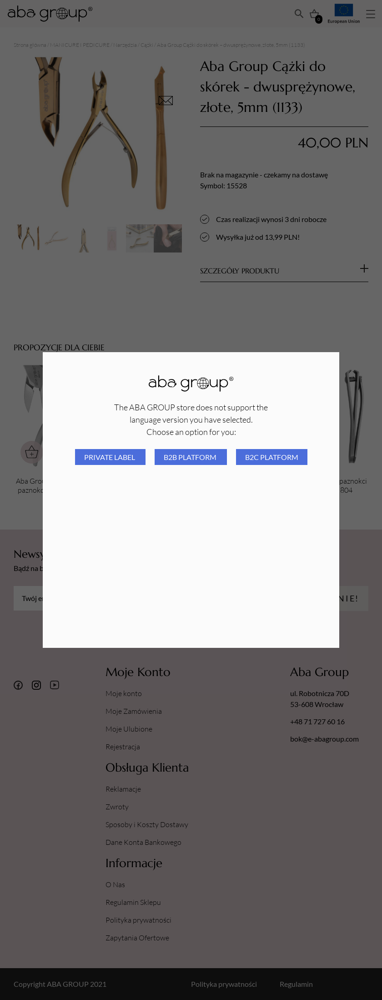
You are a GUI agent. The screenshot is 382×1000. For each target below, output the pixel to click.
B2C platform (271, 457)
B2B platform (191, 457)
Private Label (110, 457)
